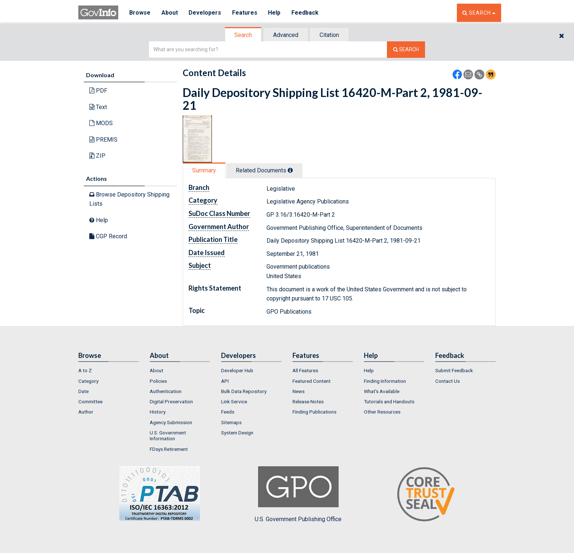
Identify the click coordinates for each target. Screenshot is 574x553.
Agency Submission (171, 422)
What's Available (381, 391)
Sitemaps (231, 422)
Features (245, 12)
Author (85, 412)
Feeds (227, 412)
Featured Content (311, 381)
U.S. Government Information (168, 435)
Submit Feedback (454, 370)
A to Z (85, 370)
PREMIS (103, 139)
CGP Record (108, 236)
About (169, 12)
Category (88, 381)
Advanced (285, 34)
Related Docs (264, 170)
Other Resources (382, 412)
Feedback (305, 12)
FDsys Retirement (169, 449)
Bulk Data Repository (243, 391)
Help (275, 12)
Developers (205, 12)
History (157, 412)
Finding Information (385, 381)
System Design (237, 433)
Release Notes (308, 401)
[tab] (243, 35)
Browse (139, 12)
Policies (158, 381)
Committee (90, 401)
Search (243, 34)
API (225, 381)
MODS (101, 123)
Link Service (234, 401)
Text (98, 107)
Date (83, 391)
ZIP (97, 155)
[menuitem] (108, 370)
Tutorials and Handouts (389, 401)
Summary (204, 170)
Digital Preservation (171, 401)
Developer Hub (237, 370)
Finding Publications (314, 412)
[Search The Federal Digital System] (406, 49)
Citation (329, 34)
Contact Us (447, 381)
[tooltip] (290, 170)
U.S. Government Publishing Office (298, 494)
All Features (305, 370)
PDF (98, 90)
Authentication (166, 391)
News (298, 391)
